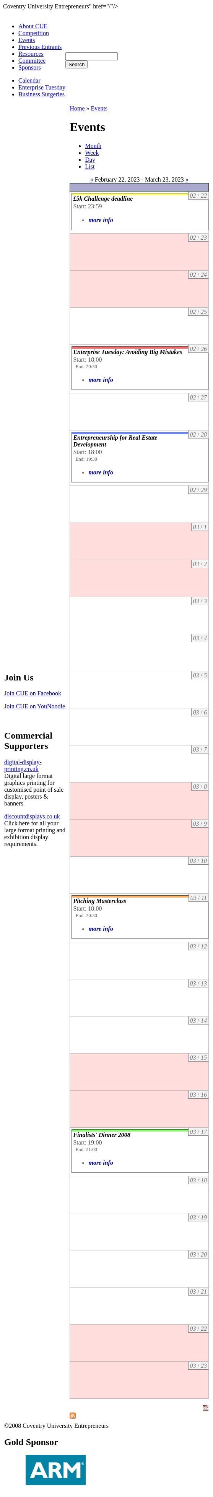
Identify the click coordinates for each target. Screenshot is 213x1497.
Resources (31, 53)
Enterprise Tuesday (41, 87)
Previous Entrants (40, 47)
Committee (32, 60)
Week (92, 152)
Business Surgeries (41, 94)
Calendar (29, 80)
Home (77, 108)
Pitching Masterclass (99, 901)
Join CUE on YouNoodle (34, 706)
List (89, 166)
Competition (33, 33)
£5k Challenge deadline (103, 198)
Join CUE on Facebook (32, 693)
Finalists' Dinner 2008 (101, 1135)
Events (26, 40)
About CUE (32, 26)
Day (90, 159)
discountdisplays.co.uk (32, 816)
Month (93, 146)
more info (100, 220)
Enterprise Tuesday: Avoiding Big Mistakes (127, 352)
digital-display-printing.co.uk (23, 765)
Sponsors (29, 67)
